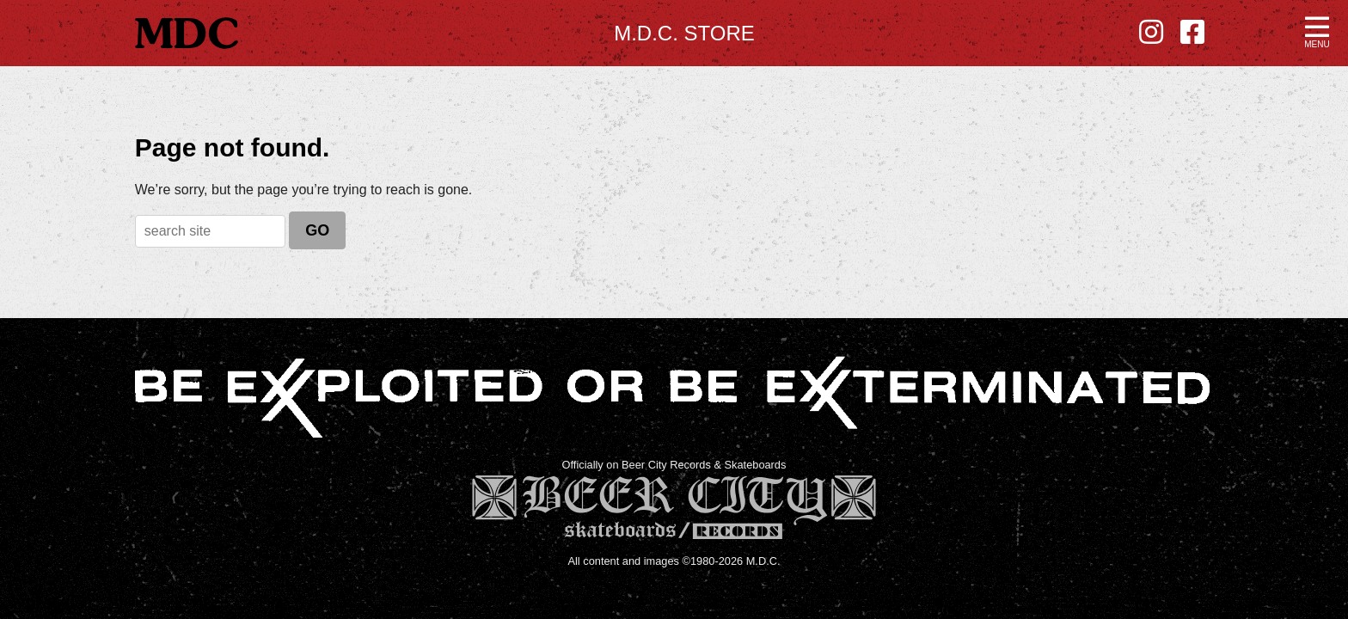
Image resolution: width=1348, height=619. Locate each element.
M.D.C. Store (684, 33)
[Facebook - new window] (1192, 32)
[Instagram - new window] (1151, 32)
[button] (1317, 31)
